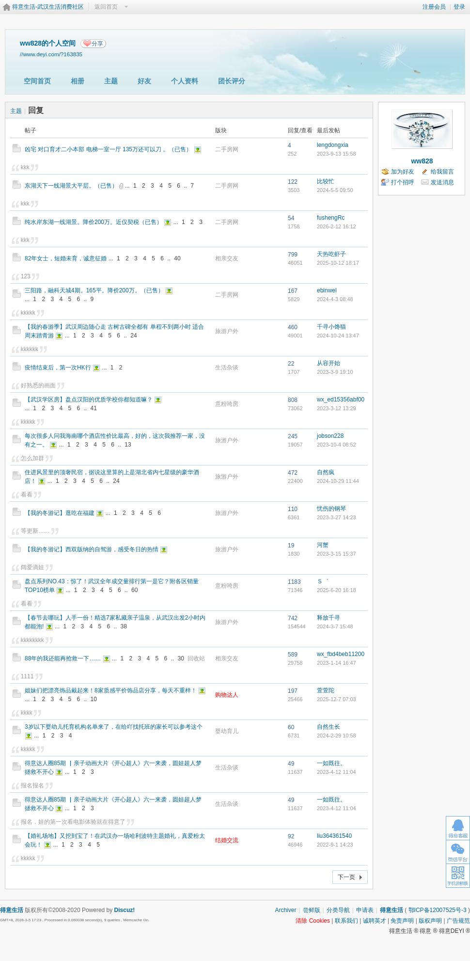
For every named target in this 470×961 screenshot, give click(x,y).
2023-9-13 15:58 (336, 154)
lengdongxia (332, 145)
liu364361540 (334, 836)
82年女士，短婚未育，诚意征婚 (66, 258)
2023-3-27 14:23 (336, 517)
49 (291, 763)
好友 (144, 81)
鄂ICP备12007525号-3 (437, 910)
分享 (97, 43)
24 (133, 335)
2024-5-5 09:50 (335, 190)
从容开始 (328, 363)
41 (94, 408)
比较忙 (325, 181)
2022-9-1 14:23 (335, 845)
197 (293, 691)
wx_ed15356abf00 (340, 399)
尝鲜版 (311, 910)
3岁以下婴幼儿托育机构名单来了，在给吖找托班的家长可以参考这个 (114, 726)
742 (293, 618)
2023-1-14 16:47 (336, 663)
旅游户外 (226, 331)
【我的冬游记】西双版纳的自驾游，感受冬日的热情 (91, 549)
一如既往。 (331, 763)
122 (293, 181)
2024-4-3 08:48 (335, 299)
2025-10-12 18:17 (338, 263)
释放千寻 (328, 617)
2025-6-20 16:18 (336, 590)
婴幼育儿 (226, 731)
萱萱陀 (325, 690)
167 (293, 291)
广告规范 (458, 920)
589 (293, 654)
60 (134, 590)
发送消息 (442, 182)
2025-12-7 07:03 (336, 699)
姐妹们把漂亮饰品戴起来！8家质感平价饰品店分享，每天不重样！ (111, 690)
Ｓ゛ (323, 581)
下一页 (346, 877)
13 (128, 444)
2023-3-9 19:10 (335, 372)
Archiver (285, 910)
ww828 (422, 161)
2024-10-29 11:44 (338, 481)
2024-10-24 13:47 (338, 335)
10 (94, 699)
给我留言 (442, 171)
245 (293, 436)
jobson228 (330, 435)
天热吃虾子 (331, 254)
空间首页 (37, 81)
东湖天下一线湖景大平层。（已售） (71, 185)
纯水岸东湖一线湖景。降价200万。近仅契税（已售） (93, 222)
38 (124, 626)
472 (293, 472)
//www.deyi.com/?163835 (51, 54)
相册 (77, 81)
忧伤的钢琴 (331, 508)
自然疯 (325, 472)
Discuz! (124, 910)
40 (177, 258)
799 (293, 254)
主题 (111, 81)
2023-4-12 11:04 (336, 772)
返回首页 (106, 6)
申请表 (365, 910)
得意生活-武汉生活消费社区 (48, 6)
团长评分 (231, 81)
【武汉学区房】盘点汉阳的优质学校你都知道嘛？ (89, 399)
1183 (294, 581)
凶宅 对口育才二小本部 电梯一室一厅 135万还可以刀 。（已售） (108, 149)
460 (293, 327)
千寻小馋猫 (331, 326)
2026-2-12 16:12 (336, 226)
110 (293, 509)
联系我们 (346, 920)
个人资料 (184, 81)
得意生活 (391, 910)
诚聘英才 (374, 920)
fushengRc (331, 217)
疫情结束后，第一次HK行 (58, 367)
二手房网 (226, 149)
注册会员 (434, 6)
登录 (459, 6)
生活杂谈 (226, 367)
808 (293, 400)
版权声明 (430, 920)
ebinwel (327, 290)
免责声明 (402, 920)
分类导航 (338, 910)
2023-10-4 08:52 (336, 445)
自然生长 (328, 726)
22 (291, 363)
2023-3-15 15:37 (336, 554)
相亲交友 (226, 258)
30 (181, 658)
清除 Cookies (313, 920)
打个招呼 (402, 182)
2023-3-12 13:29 (336, 408)
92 (291, 836)
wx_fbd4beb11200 (340, 654)
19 (291, 545)
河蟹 (323, 545)
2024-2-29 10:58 (336, 735)
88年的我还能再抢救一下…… (63, 658)
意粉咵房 (226, 403)
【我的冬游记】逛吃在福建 (59, 513)
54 (291, 218)
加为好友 (402, 171)
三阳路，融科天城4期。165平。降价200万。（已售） (94, 290)
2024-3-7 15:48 (335, 626)
